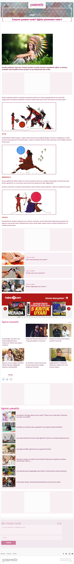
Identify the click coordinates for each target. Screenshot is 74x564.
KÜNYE (14, 553)
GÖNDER (8, 542)
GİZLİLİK (9, 553)
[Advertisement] (37, 239)
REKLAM (3, 553)
